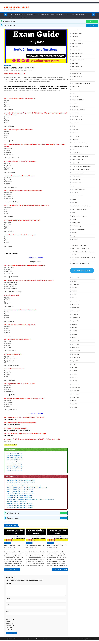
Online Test (75, 133)
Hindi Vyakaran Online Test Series (81, 83)
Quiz (73, 149)
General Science (76, 70)
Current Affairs (18, 14)
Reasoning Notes (76, 183)
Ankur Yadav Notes (77, 33)
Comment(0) (28, 70)
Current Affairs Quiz (77, 53)
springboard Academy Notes (79, 216)
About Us (70, 639)
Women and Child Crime (78, 229)
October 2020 (75, 390)
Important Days (76, 90)
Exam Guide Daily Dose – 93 (13, 545)
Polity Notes (75, 139)
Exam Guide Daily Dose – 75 (56, 545)
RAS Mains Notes (43, 14)
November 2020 (76, 387)
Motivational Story (77, 119)
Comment (9, 583)
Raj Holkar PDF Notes (77, 153)
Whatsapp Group (13, 17)
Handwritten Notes (77, 76)
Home (10, 14)
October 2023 (75, 284)
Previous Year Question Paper (80, 143)
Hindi (73, 80)
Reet (73, 186)
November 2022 (76, 311)
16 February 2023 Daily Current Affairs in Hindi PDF (20, 490)
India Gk (74, 93)
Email (8, 605)
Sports (73, 212)
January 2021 (75, 384)
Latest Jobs (24, 17)
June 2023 (74, 288)
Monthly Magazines (77, 116)
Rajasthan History (76, 176)
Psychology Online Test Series (80, 146)
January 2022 (75, 344)
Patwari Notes (75, 136)
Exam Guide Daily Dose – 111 (14, 469)
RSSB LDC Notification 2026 (79, 245)
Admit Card (75, 30)
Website (8, 611)
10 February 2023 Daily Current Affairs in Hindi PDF (20, 503)
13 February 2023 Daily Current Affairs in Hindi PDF (20, 495)
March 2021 (75, 377)
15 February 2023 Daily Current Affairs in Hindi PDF (20, 492)
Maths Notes (75, 113)
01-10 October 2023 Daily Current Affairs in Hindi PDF (21, 482)
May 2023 (74, 291)
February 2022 (75, 341)
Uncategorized (76, 222)
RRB (67, 14)
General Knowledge (77, 66)
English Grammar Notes (78, 60)
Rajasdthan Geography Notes (80, 156)
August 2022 (75, 321)
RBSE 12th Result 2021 (60, 569)
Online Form (75, 129)
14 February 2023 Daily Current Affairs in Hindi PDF (20, 494)
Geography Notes (76, 73)
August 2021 (75, 361)
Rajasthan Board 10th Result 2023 (80, 263)
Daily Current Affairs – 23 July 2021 (13, 569)
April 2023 (74, 294)
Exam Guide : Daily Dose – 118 (15, 455)
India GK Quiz (75, 96)
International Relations (78, 100)
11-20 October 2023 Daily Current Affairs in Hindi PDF (21, 480)
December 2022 (76, 307)
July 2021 (74, 364)
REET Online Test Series (78, 14)
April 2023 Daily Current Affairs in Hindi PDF (18, 484)
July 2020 (74, 400)
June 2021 (74, 367)
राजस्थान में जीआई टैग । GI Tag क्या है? (80, 248)
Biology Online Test (77, 40)
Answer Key (75, 36)
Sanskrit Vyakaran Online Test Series (81, 206)
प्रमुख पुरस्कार (74, 236)
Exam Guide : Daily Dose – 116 (15, 459)
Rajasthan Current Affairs (78, 159)
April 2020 (74, 407)
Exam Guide (7, 65)
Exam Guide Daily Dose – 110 (14, 471)
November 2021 (76, 351)
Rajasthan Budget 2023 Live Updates (17, 501)
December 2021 (76, 347)
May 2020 (74, 404)
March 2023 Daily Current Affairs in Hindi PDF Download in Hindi (24, 486)
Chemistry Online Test (78, 43)
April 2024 (74, 281)
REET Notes (75, 192)
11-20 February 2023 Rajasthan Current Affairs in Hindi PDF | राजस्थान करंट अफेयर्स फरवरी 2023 (30, 499)
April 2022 (74, 334)
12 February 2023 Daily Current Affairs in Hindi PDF (20, 497)
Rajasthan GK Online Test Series (80, 169)
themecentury (49, 639)
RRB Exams (74, 202)
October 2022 (75, 314)
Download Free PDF (57, 14)
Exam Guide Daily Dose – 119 (14, 453)
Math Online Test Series (78, 109)
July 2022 (74, 324)
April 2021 (74, 374)
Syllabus (74, 219)
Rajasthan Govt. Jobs (77, 173)
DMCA (92, 639)
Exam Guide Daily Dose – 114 (14, 463)
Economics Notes (76, 56)
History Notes (75, 86)
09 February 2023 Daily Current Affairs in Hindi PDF (20, 505)
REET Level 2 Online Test (78, 189)
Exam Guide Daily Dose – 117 (14, 457)
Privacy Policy (85, 639)
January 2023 (75, 304)
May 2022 (74, 331)
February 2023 (75, 301)
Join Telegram (82, 270)
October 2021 (75, 354)
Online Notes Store (16, 7)
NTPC (73, 126)
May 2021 (74, 371)
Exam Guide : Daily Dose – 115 (14, 461)
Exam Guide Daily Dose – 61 (35, 545)
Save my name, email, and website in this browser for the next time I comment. (10, 624)
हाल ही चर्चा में (74, 239)
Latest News (75, 106)
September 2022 (76, 317)
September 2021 (76, 357)
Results (74, 199)
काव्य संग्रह (74, 232)
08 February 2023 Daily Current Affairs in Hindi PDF (20, 507)
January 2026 (75, 278)
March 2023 (75, 297)
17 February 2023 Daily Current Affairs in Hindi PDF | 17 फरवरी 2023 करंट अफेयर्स (27, 488)
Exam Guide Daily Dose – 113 (14, 465)
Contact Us (77, 639)
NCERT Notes (75, 123)
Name (8, 598)
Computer (74, 46)
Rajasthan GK (75, 163)
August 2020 (75, 397)
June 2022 (74, 327)
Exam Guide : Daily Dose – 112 (14, 467)
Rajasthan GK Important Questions (81, 166)
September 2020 (76, 394)
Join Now (92, 21)
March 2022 (75, 337)
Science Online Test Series (79, 209)
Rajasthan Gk (31, 14)
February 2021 (75, 380)
